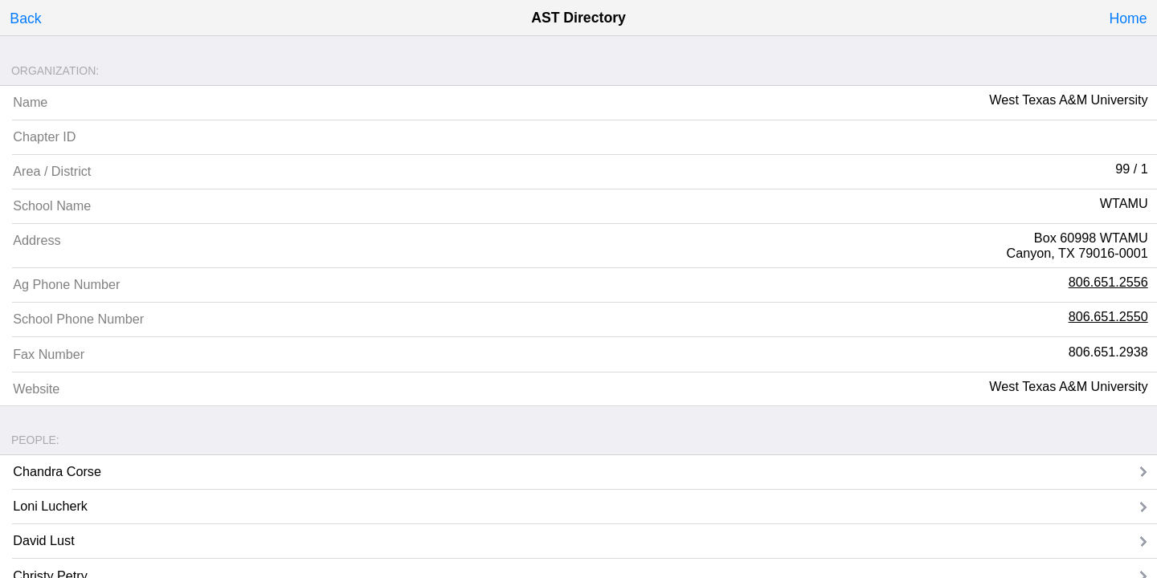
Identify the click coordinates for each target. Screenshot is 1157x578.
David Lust (43, 540)
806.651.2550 (1108, 316)
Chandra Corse (57, 471)
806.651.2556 (1108, 282)
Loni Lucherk (50, 506)
